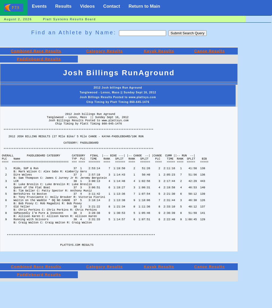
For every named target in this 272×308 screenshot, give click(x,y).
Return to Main (144, 6)
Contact (111, 6)
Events (39, 6)
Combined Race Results (36, 51)
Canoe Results (209, 51)
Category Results (104, 51)
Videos (87, 6)
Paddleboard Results (39, 59)
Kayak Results (159, 51)
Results (63, 6)
